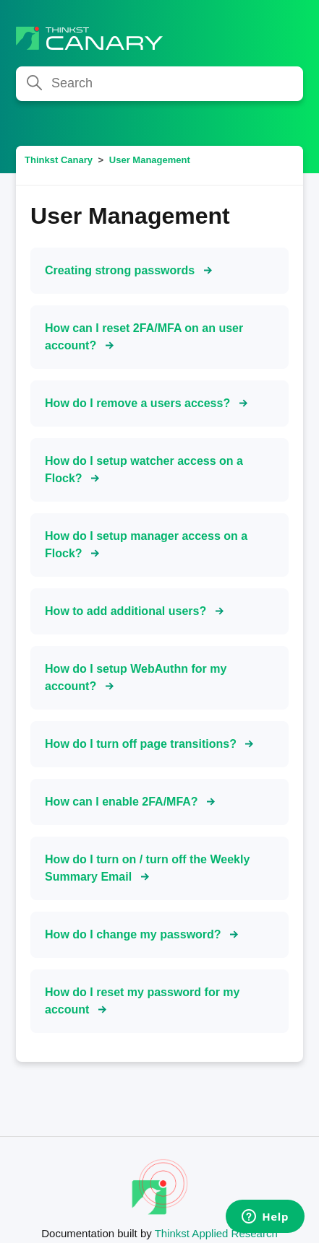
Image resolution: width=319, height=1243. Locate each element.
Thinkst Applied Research (216, 1233)
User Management (149, 159)
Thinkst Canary (59, 159)
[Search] (159, 83)
